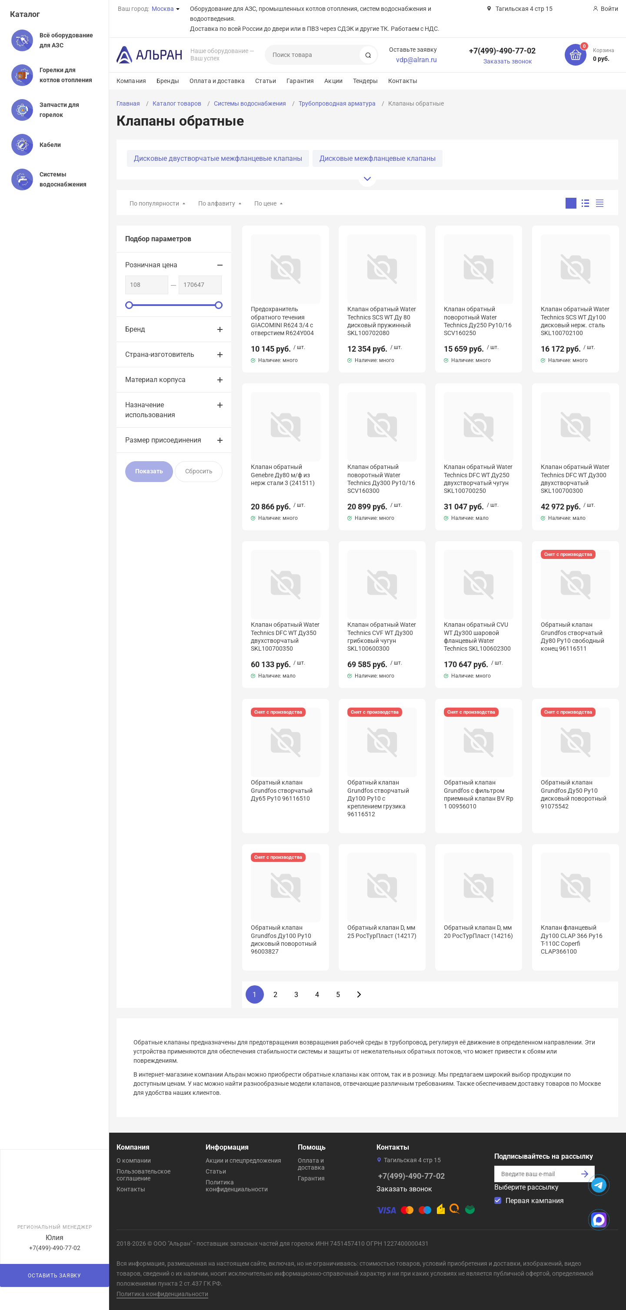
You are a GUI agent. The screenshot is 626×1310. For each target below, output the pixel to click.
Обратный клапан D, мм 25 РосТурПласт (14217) (381, 931)
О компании (134, 1160)
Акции (333, 80)
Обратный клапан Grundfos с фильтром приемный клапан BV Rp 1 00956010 (478, 794)
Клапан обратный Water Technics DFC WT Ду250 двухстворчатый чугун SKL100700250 (478, 478)
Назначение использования (150, 410)
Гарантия (300, 80)
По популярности (154, 203)
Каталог (25, 14)
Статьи (265, 80)
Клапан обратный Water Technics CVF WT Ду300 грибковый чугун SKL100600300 (381, 636)
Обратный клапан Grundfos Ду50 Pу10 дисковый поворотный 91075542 (573, 794)
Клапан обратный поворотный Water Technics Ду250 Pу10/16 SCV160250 (478, 321)
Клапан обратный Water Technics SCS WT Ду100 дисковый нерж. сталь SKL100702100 (575, 321)
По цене (265, 203)
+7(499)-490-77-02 (502, 50)
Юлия (54, 1238)
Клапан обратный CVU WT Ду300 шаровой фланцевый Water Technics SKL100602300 (477, 636)
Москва (163, 8)
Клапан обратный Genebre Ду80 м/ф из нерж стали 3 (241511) (283, 474)
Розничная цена (151, 265)
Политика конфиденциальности (237, 1186)
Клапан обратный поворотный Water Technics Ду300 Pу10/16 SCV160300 (381, 478)
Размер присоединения (163, 440)
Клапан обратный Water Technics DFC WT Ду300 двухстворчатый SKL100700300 (575, 478)
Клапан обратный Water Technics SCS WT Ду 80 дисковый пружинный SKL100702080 (381, 321)
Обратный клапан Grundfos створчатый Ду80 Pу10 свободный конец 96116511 (572, 636)
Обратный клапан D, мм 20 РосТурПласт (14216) (478, 931)
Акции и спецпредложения (243, 1160)
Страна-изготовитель (159, 354)
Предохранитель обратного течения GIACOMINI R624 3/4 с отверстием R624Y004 (282, 321)
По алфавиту (216, 203)
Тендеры (365, 80)
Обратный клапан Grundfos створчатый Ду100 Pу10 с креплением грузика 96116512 (378, 798)
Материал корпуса (155, 380)
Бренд (135, 329)
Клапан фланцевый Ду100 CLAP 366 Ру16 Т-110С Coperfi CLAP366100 (572, 939)
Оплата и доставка (217, 80)
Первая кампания (535, 1201)
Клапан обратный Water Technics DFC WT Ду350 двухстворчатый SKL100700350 (285, 636)
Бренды (167, 80)
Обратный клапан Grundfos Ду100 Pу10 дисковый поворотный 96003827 (283, 939)
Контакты (402, 80)
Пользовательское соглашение (143, 1175)
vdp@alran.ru (416, 60)
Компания (131, 80)
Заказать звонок (507, 61)
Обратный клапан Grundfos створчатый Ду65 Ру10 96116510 (282, 790)
